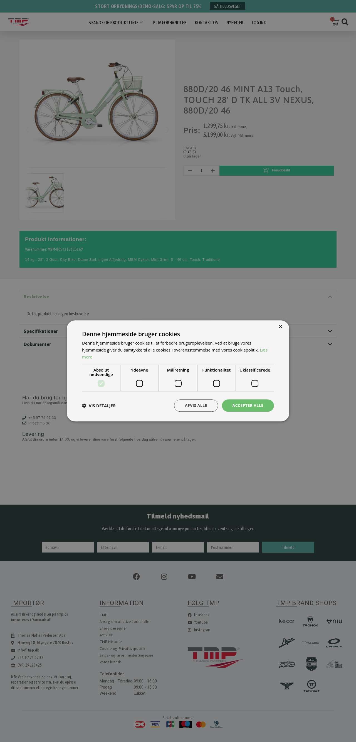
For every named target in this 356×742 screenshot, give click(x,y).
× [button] (280, 327)
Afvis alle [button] (196, 405)
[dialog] (178, 371)
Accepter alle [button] (248, 405)
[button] (99, 405)
